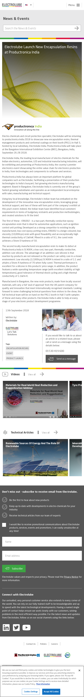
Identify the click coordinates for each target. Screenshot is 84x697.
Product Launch (14, 358)
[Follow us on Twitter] (16, 628)
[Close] (79, 670)
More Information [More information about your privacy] (43, 684)
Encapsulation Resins (17, 348)
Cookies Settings (31, 692)
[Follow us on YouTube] (26, 628)
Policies (43, 644)
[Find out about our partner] (27, 655)
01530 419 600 (55, 350)
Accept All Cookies (51, 692)
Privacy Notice (71, 576)
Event (9, 353)
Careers (54, 644)
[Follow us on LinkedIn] (6, 628)
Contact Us (31, 644)
